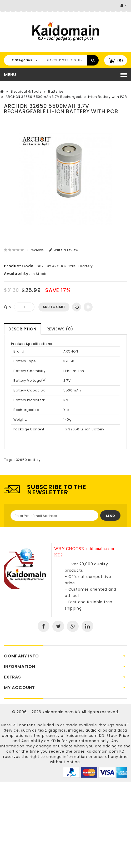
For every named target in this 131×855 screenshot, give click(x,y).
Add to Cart (54, 307)
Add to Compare (88, 307)
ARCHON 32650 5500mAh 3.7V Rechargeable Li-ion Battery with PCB (66, 96)
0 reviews (35, 250)
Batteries (56, 91)
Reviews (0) (60, 329)
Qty (7, 306)
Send (110, 516)
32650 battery (28, 459)
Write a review (63, 250)
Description (22, 329)
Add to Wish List (76, 307)
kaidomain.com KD (61, 712)
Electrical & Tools (26, 91)
